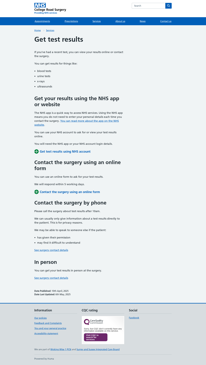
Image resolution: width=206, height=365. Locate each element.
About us (120, 21)
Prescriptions (71, 21)
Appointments (42, 21)
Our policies (40, 318)
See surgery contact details (51, 250)
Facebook (134, 317)
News (142, 21)
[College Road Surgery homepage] (50, 8)
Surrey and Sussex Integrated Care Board (98, 349)
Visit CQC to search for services (92, 337)
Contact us (165, 21)
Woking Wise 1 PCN (60, 349)
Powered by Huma (44, 358)
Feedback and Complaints (48, 323)
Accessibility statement (46, 333)
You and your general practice (50, 328)
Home (37, 30)
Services (97, 21)
